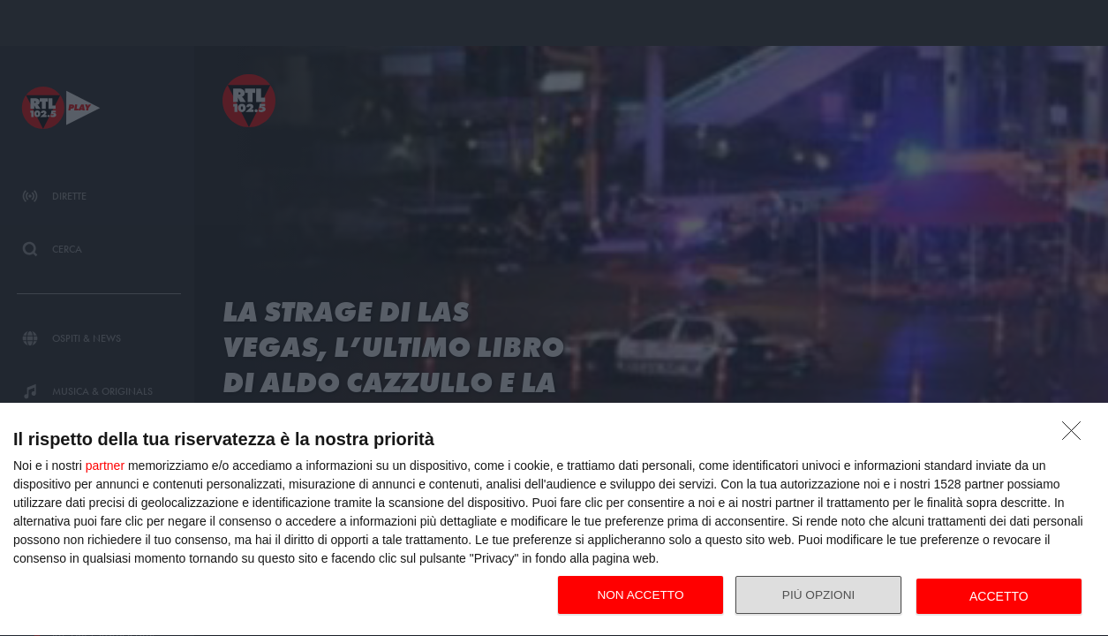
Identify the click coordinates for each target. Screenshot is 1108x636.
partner (105, 465)
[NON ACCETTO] (1076, 435)
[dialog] (554, 520)
